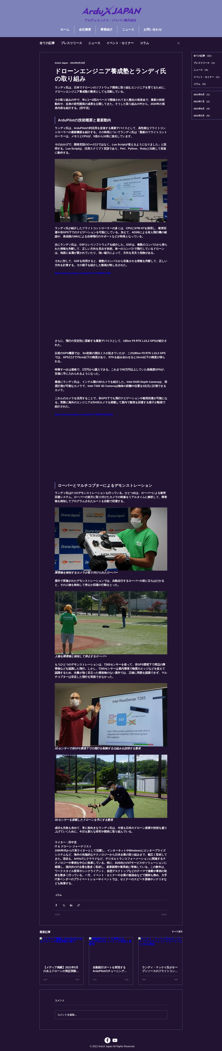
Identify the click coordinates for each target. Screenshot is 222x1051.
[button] (178, 43)
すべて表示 (177, 931)
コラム (144, 43)
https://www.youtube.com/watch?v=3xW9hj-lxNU (83, 273)
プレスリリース (71, 43)
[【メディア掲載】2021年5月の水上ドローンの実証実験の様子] (62, 949)
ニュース (94, 43)
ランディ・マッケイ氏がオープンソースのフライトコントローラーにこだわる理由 (160, 969)
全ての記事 (47, 43)
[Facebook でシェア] (56, 905)
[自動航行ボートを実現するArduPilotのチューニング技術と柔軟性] (111, 949)
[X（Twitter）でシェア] (63, 905)
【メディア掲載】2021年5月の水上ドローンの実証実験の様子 (61, 969)
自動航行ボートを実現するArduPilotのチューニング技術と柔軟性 (110, 969)
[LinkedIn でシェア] (71, 905)
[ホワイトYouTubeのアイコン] (115, 1040)
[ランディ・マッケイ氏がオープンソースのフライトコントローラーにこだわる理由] (160, 949)
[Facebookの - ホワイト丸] (107, 1040)
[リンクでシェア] (78, 905)
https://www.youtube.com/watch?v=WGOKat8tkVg (84, 414)
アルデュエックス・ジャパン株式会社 (110, 20)
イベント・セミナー (120, 43)
